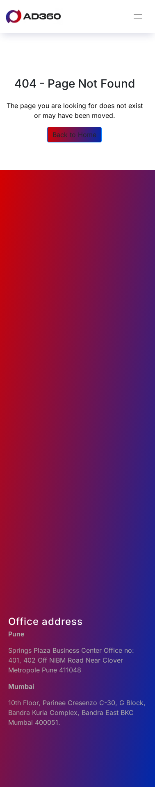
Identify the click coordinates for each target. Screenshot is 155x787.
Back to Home (74, 135)
